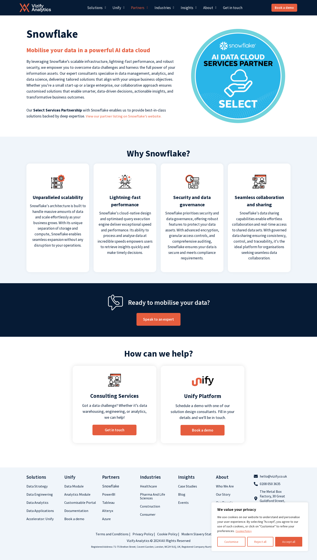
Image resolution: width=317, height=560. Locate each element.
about (222, 477)
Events (183, 502)
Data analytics (37, 502)
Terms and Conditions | (113, 534)
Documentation (76, 510)
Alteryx (108, 510)
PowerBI (109, 494)
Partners (139, 7)
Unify (118, 7)
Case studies (188, 486)
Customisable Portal (80, 502)
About (209, 7)
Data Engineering (39, 494)
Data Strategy (37, 486)
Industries (164, 7)
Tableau (108, 502)
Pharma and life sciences (153, 496)
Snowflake (110, 486)
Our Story (223, 494)
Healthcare (149, 486)
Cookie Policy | (168, 534)
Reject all (260, 542)
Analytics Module (78, 494)
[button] (96, 8)
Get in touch (232, 7)
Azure (106, 518)
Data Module (74, 486)
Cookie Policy (244, 531)
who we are (225, 486)
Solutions (96, 7)
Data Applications (40, 510)
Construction (150, 506)
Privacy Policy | (144, 534)
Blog (181, 494)
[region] (259, 526)
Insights (189, 7)
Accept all (288, 542)
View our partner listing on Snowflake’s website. (125, 116)
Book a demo (74, 518)
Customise (231, 542)
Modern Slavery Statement (201, 534)
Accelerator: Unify (40, 518)
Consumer (148, 514)
